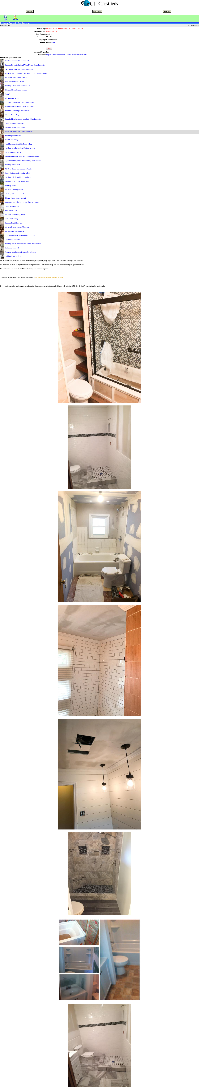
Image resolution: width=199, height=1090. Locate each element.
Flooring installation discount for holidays (20, 252)
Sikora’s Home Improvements (16, 90)
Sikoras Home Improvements (15, 198)
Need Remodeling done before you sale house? (22, 156)
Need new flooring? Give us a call (17, 111)
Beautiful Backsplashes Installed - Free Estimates (23, 119)
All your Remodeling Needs (15, 215)
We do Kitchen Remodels (14, 231)
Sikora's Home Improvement (15, 115)
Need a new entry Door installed (17, 61)
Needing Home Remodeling (15, 127)
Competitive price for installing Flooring (20, 235)
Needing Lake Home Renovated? (17, 181)
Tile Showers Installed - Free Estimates (19, 106)
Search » (167, 11)
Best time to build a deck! (14, 82)
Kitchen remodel (11, 210)
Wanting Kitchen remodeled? (15, 194)
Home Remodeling (12, 206)
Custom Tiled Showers (13, 223)
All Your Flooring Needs (14, 190)
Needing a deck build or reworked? (18, 177)
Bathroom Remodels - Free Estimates (18, 131)
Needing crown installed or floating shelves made (23, 244)
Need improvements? (13, 136)
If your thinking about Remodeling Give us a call (23, 160)
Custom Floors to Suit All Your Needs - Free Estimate (24, 65)
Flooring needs (10, 185)
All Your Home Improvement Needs (18, 169)
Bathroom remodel (12, 248)
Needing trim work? (12, 165)
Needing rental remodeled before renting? (20, 148)
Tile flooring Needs (12, 98)
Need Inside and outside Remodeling (18, 144)
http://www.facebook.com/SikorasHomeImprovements (66, 55)
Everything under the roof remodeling (19, 69)
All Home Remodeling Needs (16, 77)
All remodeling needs (13, 152)
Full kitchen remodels (13, 256)
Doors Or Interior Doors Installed (17, 173)
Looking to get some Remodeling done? (19, 102)
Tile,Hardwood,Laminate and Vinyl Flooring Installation (26, 73)
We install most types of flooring (17, 227)
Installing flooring (11, 219)
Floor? (7, 94)
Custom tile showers (12, 239)
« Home (30, 11)
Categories (97, 11)
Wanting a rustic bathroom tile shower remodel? (22, 202)
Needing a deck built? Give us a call (18, 86)
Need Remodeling (11, 140)
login (53, 42)
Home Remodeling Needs (14, 123)
